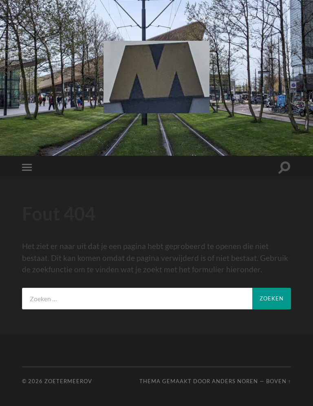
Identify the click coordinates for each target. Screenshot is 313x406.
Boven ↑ (278, 381)
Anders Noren (235, 381)
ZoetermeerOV (68, 381)
